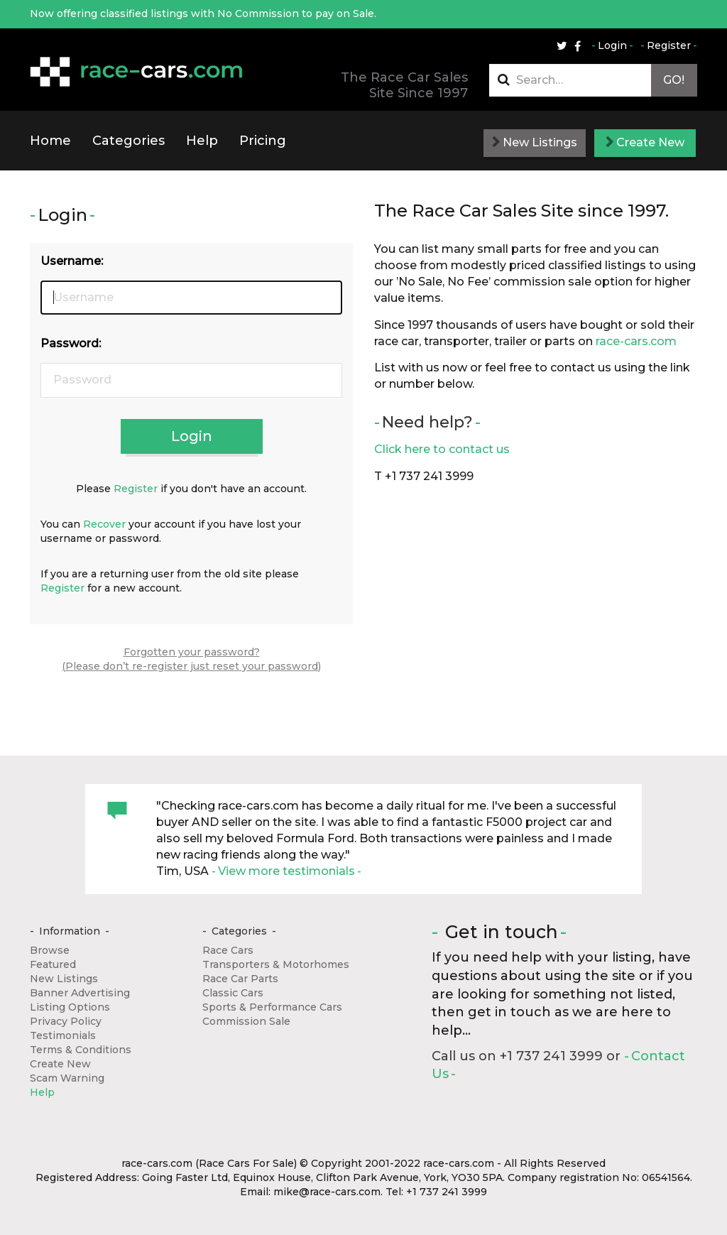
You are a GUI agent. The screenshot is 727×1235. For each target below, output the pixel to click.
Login (612, 45)
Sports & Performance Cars (272, 1007)
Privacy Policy (66, 1021)
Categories (128, 140)
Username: (71, 261)
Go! (673, 80)
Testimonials (63, 1035)
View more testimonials (286, 871)
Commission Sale (246, 1021)
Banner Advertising (80, 992)
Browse (50, 950)
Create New (645, 142)
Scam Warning (67, 1078)
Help (202, 140)
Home (50, 140)
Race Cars (227, 950)
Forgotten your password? (192, 652)
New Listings (534, 142)
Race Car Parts (240, 978)
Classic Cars (232, 992)
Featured (53, 964)
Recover (104, 524)
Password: (70, 343)
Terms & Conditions (80, 1049)
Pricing (262, 140)
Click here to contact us (442, 449)
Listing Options (70, 1007)
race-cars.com (636, 341)
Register (669, 45)
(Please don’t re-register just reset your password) (191, 666)
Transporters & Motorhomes (275, 964)
